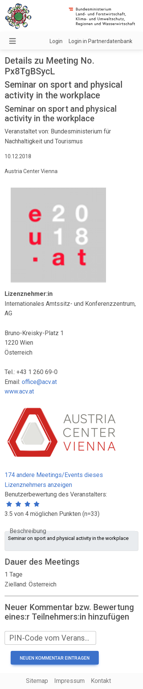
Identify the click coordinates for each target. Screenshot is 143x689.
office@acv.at (39, 381)
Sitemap (37, 680)
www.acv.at (19, 391)
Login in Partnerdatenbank (100, 41)
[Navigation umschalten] (13, 41)
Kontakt (101, 680)
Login (56, 41)
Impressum (69, 680)
